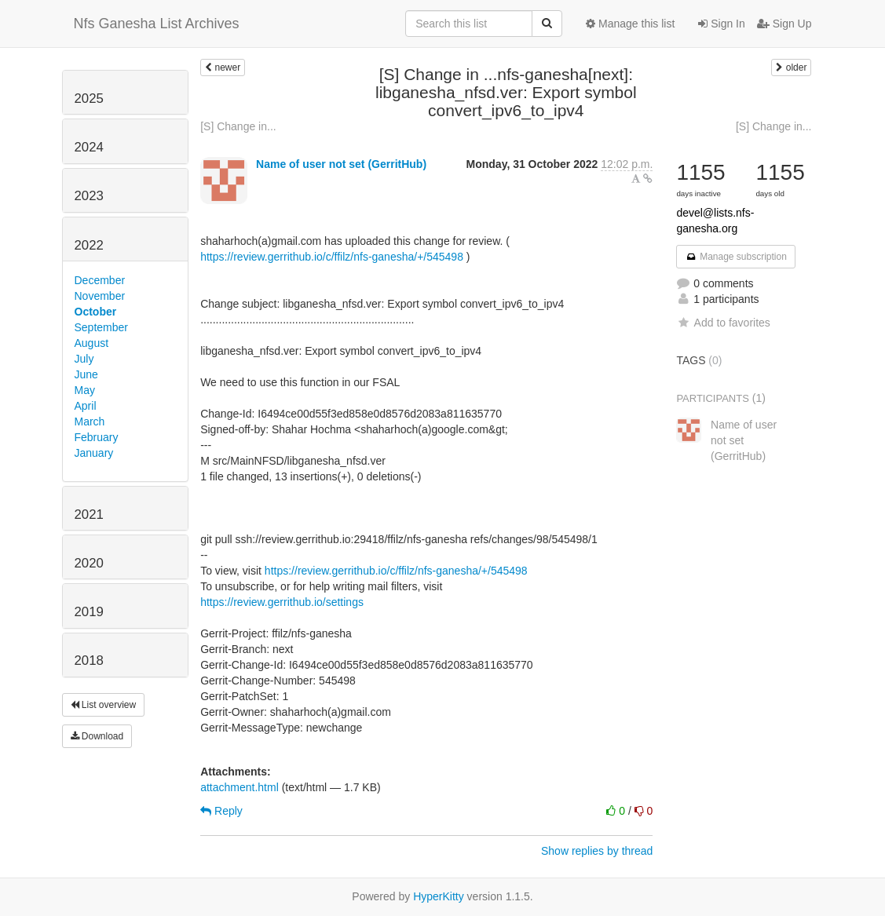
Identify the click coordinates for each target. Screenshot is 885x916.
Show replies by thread (597, 851)
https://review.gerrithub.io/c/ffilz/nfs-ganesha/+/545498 (331, 256)
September (101, 327)
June (86, 374)
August (92, 343)
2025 (89, 98)
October (96, 311)
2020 (89, 563)
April (86, 406)
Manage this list (630, 23)
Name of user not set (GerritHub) (341, 164)
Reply (221, 811)
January (94, 453)
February (97, 437)
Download (97, 736)
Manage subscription (736, 256)
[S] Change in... (238, 126)
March (90, 421)
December (100, 280)
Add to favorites (723, 322)
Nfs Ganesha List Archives (157, 23)
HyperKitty (438, 896)
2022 (89, 245)
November (100, 296)
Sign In (721, 23)
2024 (89, 147)
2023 (89, 195)
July (84, 358)
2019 (89, 611)
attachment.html (239, 787)
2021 (89, 514)
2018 (89, 660)
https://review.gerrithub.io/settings (282, 602)
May (85, 390)
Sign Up (784, 23)
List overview (104, 704)
